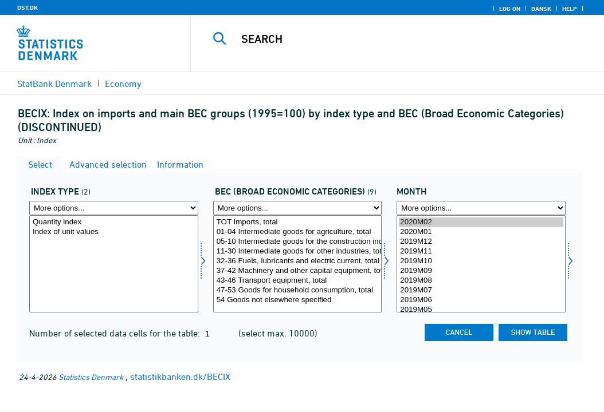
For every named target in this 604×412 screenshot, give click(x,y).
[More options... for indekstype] (113, 208)
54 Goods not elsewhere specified (297, 300)
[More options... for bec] (297, 208)
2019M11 (481, 251)
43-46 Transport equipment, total (297, 281)
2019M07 (481, 290)
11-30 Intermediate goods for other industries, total (297, 251)
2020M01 (481, 232)
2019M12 (481, 242)
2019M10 (481, 261)
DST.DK (27, 7)
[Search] (400, 38)
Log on (509, 9)
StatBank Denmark (54, 83)
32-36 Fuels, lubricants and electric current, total (297, 261)
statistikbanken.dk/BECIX (180, 376)
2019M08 (481, 281)
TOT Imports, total (297, 222)
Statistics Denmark (90, 377)
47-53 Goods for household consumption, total (297, 290)
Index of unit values (114, 232)
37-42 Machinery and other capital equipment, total (297, 271)
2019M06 (481, 300)
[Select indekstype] (113, 263)
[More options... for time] (481, 208)
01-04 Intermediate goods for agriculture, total (297, 232)
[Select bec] (297, 263)
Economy (123, 83)
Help (569, 9)
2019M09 (481, 271)
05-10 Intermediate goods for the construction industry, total (297, 242)
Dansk (541, 9)
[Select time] (481, 263)
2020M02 (481, 222)
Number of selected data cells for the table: (115, 333)
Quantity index (114, 222)
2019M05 (481, 310)
